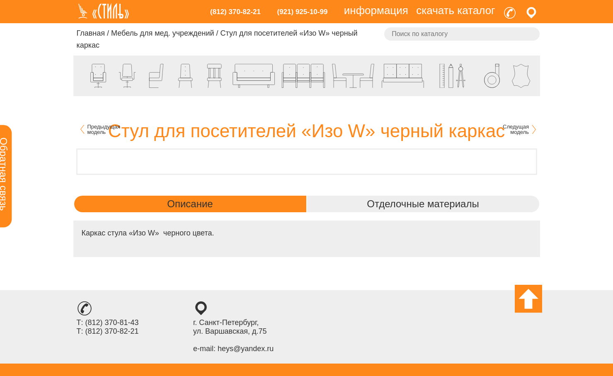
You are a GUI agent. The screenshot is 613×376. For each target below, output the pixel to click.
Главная (91, 33)
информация (376, 10)
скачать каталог (455, 10)
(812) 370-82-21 (235, 12)
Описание (190, 203)
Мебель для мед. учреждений (162, 33)
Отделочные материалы (423, 203)
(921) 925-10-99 (302, 12)
